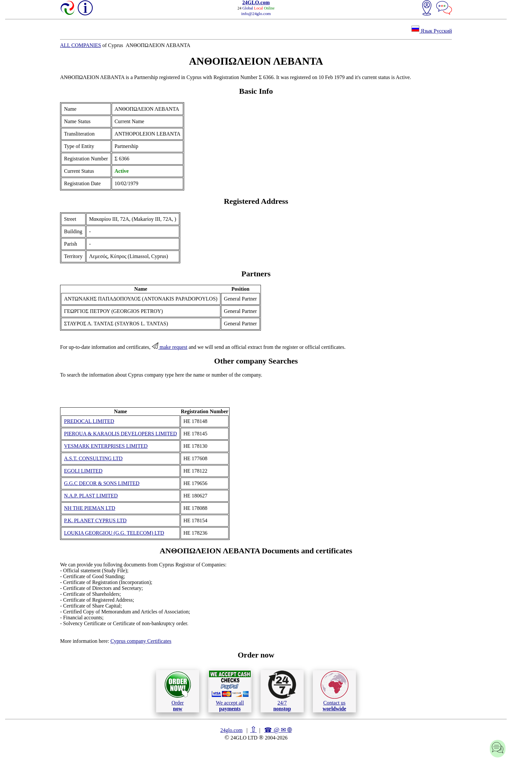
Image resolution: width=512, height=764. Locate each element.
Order (178, 691)
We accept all (230, 691)
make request (169, 347)
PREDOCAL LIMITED (89, 421)
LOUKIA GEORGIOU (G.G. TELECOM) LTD (114, 533)
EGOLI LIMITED (83, 471)
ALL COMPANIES (80, 45)
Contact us (334, 691)
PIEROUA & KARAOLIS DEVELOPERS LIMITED (120, 433)
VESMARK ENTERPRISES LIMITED (106, 446)
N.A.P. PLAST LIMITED (91, 495)
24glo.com (231, 730)
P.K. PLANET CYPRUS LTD (95, 520)
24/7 (282, 691)
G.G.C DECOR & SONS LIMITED (101, 483)
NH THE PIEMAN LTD (89, 508)
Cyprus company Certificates (140, 641)
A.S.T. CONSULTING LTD (93, 458)
